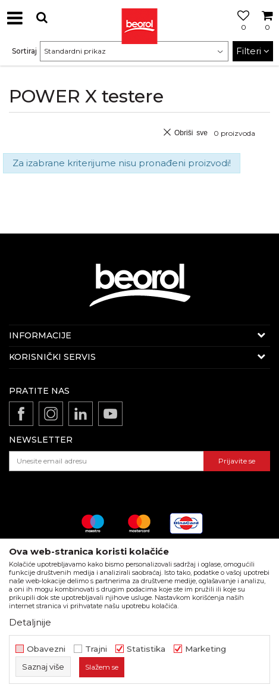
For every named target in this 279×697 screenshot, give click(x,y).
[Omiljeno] (240, 31)
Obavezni (46, 649)
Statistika (146, 649)
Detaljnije (30, 622)
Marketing (205, 649)
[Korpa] (267, 31)
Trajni (96, 649)
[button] (42, 17)
